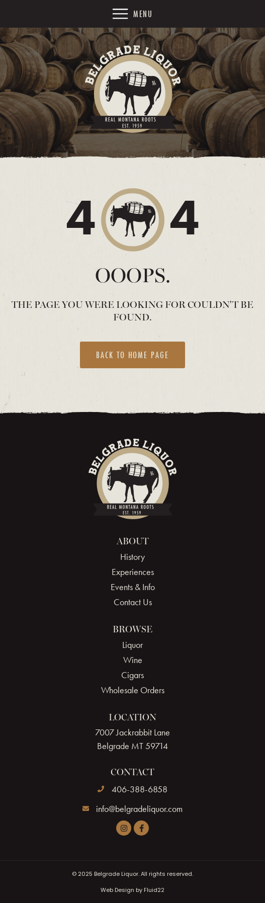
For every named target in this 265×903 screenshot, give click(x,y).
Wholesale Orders (132, 690)
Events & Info (133, 587)
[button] (132, 14)
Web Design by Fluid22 (132, 890)
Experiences (133, 572)
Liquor (132, 645)
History (132, 557)
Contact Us (133, 602)
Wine (132, 660)
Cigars (132, 675)
